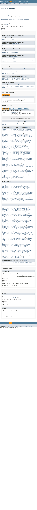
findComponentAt (27, 187)
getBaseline (13, 135)
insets (31, 192)
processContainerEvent (24, 197)
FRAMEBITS (16, 86)
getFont (19, 221)
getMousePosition (25, 192)
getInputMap (28, 140)
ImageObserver (4, 19)
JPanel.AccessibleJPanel (8, 39)
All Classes (25, 3)
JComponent (15, 43)
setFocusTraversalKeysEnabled (16, 253)
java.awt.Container (9, 12)
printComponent (25, 157)
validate (22, 201)
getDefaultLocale (19, 139)
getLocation (12, 142)
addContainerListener (20, 183)
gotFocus (22, 231)
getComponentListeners (7, 219)
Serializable (20, 19)
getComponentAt (21, 188)
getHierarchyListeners (7, 223)
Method (16, 4)
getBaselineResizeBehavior (23, 135)
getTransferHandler (17, 147)
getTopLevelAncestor (7, 147)
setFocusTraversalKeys (13, 171)
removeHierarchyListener (8, 246)
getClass (17, 262)
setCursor (23, 252)
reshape (15, 166)
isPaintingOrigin (6, 153)
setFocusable (5, 253)
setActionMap (5, 167)
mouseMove (10, 239)
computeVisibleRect (7, 130)
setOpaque (4, 175)
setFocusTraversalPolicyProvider (23, 200)
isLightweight (30, 234)
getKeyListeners (6, 226)
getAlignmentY (13, 134)
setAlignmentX (12, 167)
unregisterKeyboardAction (8, 178)
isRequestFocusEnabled (25, 153)
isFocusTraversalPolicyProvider (10, 194)
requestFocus (16, 164)
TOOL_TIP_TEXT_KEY (13, 70)
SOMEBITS (32, 86)
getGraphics (5, 140)
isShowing (4, 237)
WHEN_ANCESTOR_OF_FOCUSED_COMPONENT (11, 72)
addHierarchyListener (22, 208)
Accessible (26, 19)
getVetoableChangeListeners (24, 148)
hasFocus (4, 232)
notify (26, 262)
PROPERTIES (26, 86)
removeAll (20, 198)
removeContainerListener (8, 199)
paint (12, 154)
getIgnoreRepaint (18, 223)
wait (3, 263)
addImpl (28, 183)
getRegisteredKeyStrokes (8, 145)
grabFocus (24, 149)
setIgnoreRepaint (29, 253)
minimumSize (19, 195)
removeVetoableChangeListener (9, 163)
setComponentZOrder (19, 199)
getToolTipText (16, 146)
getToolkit (9, 231)
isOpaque (4, 152)
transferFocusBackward (7, 257)
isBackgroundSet (22, 232)
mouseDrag (24, 238)
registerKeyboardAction (8, 160)
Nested (5, 4)
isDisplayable (5, 233)
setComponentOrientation (14, 252)
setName (23, 255)
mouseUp (15, 239)
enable (31, 130)
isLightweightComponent (17, 151)
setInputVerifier (24, 172)
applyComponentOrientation (8, 186)
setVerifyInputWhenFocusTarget (9, 177)
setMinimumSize (14, 173)
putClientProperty (29, 159)
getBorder (4, 136)
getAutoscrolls (5, 135)
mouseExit (4, 239)
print (30, 155)
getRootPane (18, 145)
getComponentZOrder (24, 189)
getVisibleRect (5, 149)
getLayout (17, 192)
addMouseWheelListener (20, 210)
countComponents (6, 187)
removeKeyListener (6, 247)
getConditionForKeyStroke (20, 137)
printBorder (10, 157)
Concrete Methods (24, 108)
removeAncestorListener (8, 161)
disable (27, 130)
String (22, 116)
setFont (22, 171)
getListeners (5, 142)
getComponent (14, 188)
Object (26, 260)
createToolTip (21, 130)
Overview (2, 1)
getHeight (11, 140)
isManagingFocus (27, 151)
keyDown (20, 237)
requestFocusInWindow (7, 165)
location (7, 238)
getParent (21, 228)
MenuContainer (12, 19)
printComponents (14, 197)
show (3, 256)
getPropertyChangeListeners (9, 229)
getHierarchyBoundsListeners (22, 222)
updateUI (4, 124)
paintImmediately (15, 155)
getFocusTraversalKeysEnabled (9, 221)
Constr (12, 4)
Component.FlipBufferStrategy (9, 61)
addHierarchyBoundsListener (9, 208)
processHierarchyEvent (7, 243)
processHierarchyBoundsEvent (19, 241)
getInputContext (27, 223)
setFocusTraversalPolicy (8, 200)
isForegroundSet (22, 234)
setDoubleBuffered (28, 170)
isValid (10, 237)
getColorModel (29, 217)
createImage (30, 211)
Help (27, 1)
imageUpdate (10, 232)
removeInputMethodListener (21, 246)
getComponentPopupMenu (7, 137)
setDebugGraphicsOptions (8, 170)
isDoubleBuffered (6, 151)
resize (17, 251)
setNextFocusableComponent (25, 173)
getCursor (29, 219)
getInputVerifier (13, 141)
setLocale (4, 255)
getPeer (26, 228)
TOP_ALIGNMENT (22, 79)
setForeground (28, 171)
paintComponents (27, 195)
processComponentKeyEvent (8, 158)
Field (9, 4)
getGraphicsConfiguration (8, 222)
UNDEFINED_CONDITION (26, 70)
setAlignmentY (20, 167)
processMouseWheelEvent (8, 244)
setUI (32, 123)
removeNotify (18, 161)
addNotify (15, 129)
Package (6, 1)
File (17, 112)
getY (20, 149)
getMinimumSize (27, 142)
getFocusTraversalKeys (19, 191)
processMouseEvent (6, 159)
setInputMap (16, 172)
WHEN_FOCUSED (24, 72)
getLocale (13, 226)
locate (14, 195)
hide (28, 149)
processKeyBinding (20, 158)
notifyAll (31, 262)
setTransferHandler (15, 176)
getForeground (25, 221)
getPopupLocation (20, 143)
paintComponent (5, 155)
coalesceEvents (18, 211)
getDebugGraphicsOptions (8, 139)
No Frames (19, 3)
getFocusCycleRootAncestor (16, 220)
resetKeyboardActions (7, 166)
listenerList (5, 70)
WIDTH (3, 87)
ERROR (12, 86)
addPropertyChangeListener (8, 185)
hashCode (22, 262)
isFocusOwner (25, 233)
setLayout (4, 201)
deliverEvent (14, 187)
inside (15, 232)
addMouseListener (27, 209)
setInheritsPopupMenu (7, 172)
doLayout (20, 187)
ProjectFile (17, 275)
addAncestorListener (7, 129)
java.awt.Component (7, 11)
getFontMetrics (27, 139)
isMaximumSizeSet (6, 235)
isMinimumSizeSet (16, 235)
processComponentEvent (27, 240)
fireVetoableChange (7, 133)
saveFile (13, 116)
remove (11, 198)
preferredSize (5, 197)
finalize (12, 262)
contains (15, 130)
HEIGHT (21, 86)
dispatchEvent (13, 214)
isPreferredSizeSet (25, 235)
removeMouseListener (17, 247)
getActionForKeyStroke (18, 133)
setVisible (20, 177)
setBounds (26, 251)
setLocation (11, 255)
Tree (16, 1)
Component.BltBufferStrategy (26, 60)
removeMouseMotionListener (8, 249)
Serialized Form (5, 29)
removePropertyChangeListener (9, 250)
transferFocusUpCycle (19, 257)
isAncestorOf (11, 193)
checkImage (4, 211)
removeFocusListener (7, 245)
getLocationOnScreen (28, 226)
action (3, 207)
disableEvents (5, 214)
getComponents (15, 189)
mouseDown (18, 238)
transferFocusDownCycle (13, 201)
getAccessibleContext (7, 123)
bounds (27, 210)
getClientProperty (18, 136)
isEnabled (12, 233)
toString (14, 256)
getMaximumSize (19, 142)
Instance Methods (14, 108)
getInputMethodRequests (20, 225)
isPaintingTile (15, 153)
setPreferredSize (12, 175)
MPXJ (10, 327)
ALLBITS (7, 86)
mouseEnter (29, 238)
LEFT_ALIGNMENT (5, 79)
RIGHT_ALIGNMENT (14, 79)
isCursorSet (29, 232)
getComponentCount (6, 189)
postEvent (4, 240)
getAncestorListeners (23, 134)
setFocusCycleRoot (29, 199)
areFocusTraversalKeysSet (22, 186)
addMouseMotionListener (8, 210)
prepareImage (11, 240)
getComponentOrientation (20, 219)
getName (16, 228)
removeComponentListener (24, 244)
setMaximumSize (5, 173)
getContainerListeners (7, 191)
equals (7, 262)
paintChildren (24, 154)
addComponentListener (14, 207)
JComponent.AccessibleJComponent (10, 45)
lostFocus (13, 238)
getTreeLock (16, 231)
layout (3, 195)
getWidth (13, 149)
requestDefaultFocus (7, 164)
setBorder (12, 169)
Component (13, 56)
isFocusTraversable (7, 234)
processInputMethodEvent (20, 243)
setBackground (5, 169)
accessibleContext (6, 78)
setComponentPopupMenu (21, 169)
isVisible (15, 237)
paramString (27, 123)
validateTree (28, 201)
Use (13, 1)
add (3, 183)
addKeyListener (18, 209)
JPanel (6, 24)
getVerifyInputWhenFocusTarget (9, 148)
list (7, 195)
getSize (23, 145)
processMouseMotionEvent (18, 159)
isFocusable (18, 233)
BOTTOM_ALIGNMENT (16, 78)
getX (17, 149)
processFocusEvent (6, 241)
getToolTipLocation (7, 146)
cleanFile (13, 112)
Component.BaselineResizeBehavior (10, 60)
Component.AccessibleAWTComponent (10, 58)
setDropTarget (29, 252)
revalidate (20, 166)
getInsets (20, 141)
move (19, 239)
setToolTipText (5, 176)
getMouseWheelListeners (8, 228)
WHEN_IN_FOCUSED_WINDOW (8, 73)
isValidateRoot (5, 154)
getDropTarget (5, 220)
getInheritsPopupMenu (20, 140)
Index (24, 1)
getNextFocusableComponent (8, 143)
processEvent (5, 198)
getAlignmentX (5, 134)
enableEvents (25, 214)
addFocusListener (24, 207)
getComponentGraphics (28, 136)
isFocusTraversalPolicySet (25, 194)
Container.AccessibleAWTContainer (10, 52)
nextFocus (23, 239)
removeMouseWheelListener (22, 249)
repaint (19, 163)
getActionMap (27, 133)
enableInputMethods (7, 215)
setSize (27, 255)
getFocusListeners (28, 220)
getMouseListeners (6, 227)
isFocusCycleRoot (20, 193)
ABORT (3, 86)
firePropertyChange (7, 131)
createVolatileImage (14, 213)
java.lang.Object (4, 10)
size (9, 256)
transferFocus (20, 256)
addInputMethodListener (8, 209)
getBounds (10, 136)
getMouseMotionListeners (18, 227)
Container (13, 50)
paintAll (29, 239)
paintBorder (17, 154)
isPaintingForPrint (25, 152)
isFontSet (15, 234)
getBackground (16, 217)
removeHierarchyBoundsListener (20, 245)
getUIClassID (20, 123)
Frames (14, 3)
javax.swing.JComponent (12, 13)
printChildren (17, 157)
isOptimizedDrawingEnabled (13, 152)
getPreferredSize (29, 143)
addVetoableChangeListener (25, 129)
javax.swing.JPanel (12, 15)
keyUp (24, 237)
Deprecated (19, 1)
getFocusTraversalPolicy (8, 192)
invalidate (4, 193)
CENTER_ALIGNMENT (25, 78)
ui (19, 70)
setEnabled (4, 171)
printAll (4, 157)
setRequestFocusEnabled (22, 175)
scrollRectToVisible (29, 166)
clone (3, 262)
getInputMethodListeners (8, 225)
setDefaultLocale (19, 170)
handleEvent (27, 231)
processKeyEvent (29, 158)
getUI (15, 123)
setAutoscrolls (28, 167)
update (17, 178)
